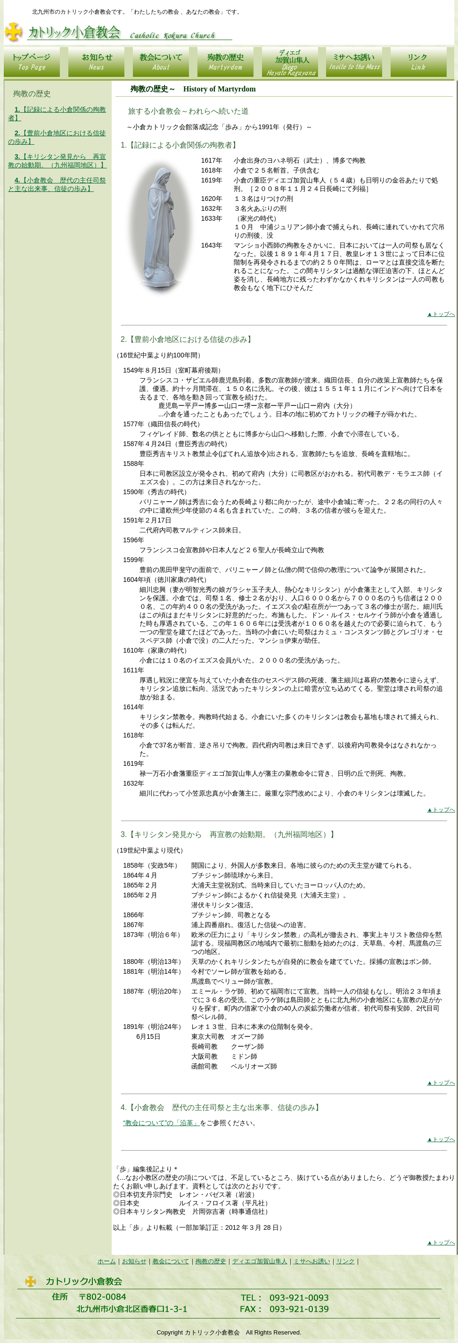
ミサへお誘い (312, 1261)
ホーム (107, 1261)
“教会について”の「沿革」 (161, 1123)
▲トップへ (441, 314)
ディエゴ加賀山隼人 (259, 1261)
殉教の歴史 (211, 1261)
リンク (345, 1261)
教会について (171, 1261)
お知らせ (134, 1261)
